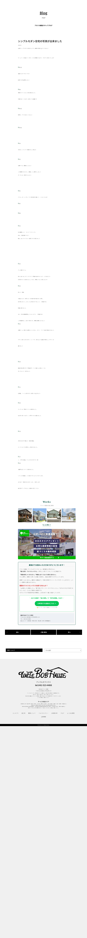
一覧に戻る (43, 632)
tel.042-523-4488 (43, 685)
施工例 (23, 713)
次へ (69, 632)
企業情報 (43, 717)
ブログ (62, 713)
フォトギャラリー (43, 713)
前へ (17, 632)
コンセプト (16, 713)
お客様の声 (54, 713)
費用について (32, 713)
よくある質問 (70, 713)
